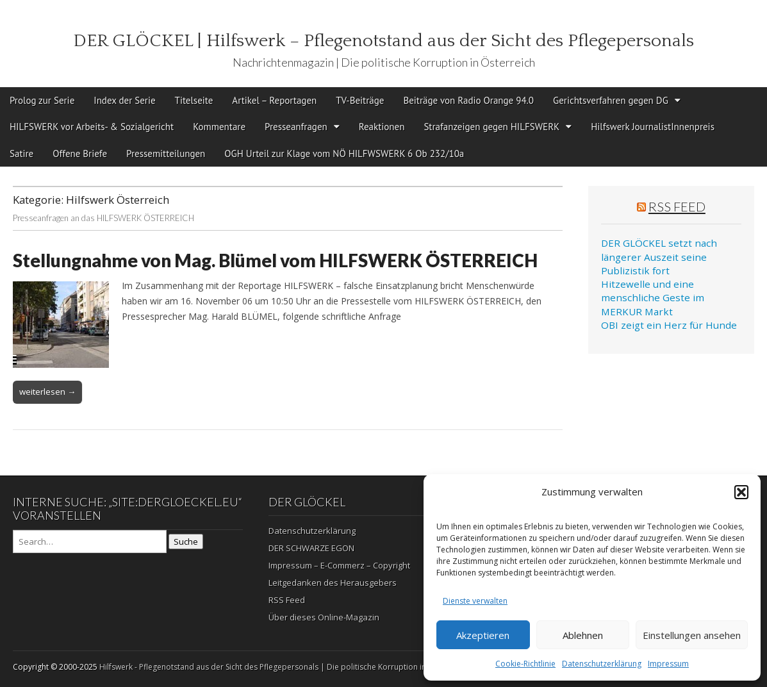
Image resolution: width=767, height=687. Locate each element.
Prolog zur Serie (42, 100)
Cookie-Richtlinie (525, 663)
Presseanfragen (296, 126)
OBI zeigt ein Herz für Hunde (669, 325)
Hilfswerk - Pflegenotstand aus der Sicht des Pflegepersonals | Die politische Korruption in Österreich (282, 666)
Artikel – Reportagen (274, 100)
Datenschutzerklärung (601, 663)
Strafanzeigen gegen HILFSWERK (491, 126)
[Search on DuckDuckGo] (90, 541)
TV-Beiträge (360, 100)
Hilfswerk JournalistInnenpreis (652, 126)
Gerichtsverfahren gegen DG (610, 100)
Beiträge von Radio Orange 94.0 (468, 100)
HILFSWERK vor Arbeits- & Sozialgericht (92, 126)
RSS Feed (676, 206)
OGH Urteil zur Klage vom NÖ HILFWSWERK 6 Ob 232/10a (344, 153)
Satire (21, 153)
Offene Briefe (80, 153)
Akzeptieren (482, 635)
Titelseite (194, 100)
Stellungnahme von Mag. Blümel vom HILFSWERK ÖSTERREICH (275, 260)
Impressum (668, 663)
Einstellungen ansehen (692, 635)
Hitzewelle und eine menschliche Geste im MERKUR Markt (652, 297)
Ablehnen (583, 635)
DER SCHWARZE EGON (311, 548)
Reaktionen (382, 126)
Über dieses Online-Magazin (323, 617)
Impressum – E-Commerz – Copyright (339, 565)
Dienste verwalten (475, 600)
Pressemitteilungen (165, 153)
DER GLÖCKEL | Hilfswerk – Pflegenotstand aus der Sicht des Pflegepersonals (383, 41)
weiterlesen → (47, 391)
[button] (741, 492)
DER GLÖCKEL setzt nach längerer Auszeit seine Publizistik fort (659, 256)
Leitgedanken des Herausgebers (332, 582)
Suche (186, 541)
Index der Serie (124, 100)
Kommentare (219, 126)
